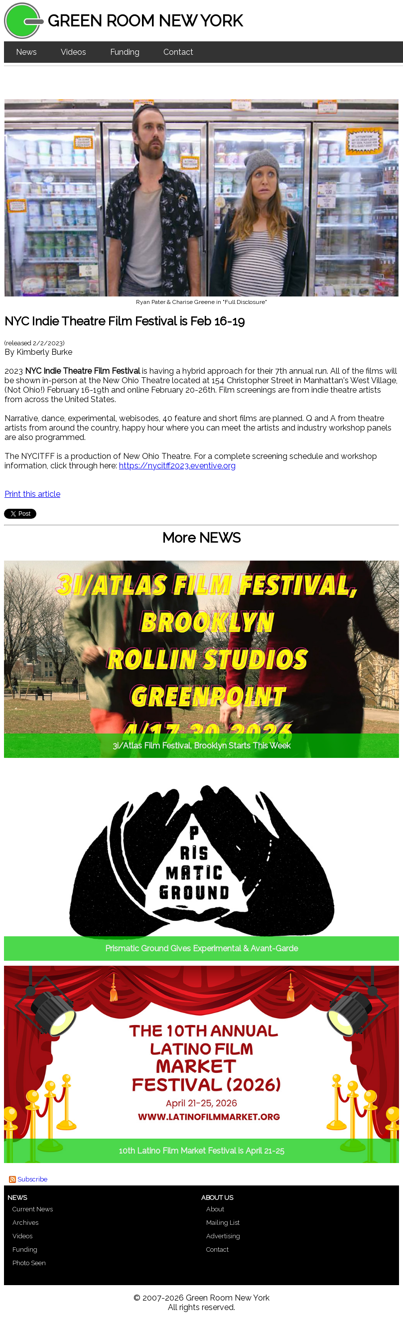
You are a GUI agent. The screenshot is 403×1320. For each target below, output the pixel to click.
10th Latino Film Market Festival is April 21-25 (201, 1151)
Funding (124, 52)
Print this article (32, 494)
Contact (178, 52)
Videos (73, 52)
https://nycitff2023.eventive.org (177, 465)
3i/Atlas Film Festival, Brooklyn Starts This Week (201, 745)
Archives (25, 1222)
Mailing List (223, 1222)
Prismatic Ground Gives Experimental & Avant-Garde (201, 948)
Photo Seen (29, 1263)
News (26, 52)
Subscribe (32, 1179)
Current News (32, 1209)
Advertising (223, 1236)
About (215, 1209)
